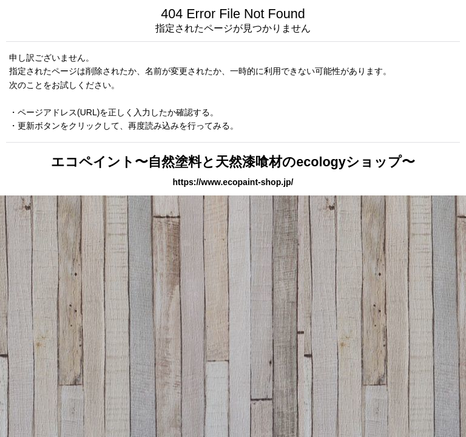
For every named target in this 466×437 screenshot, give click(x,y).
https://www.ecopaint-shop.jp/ (232, 182)
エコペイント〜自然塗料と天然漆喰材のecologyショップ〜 (233, 161)
